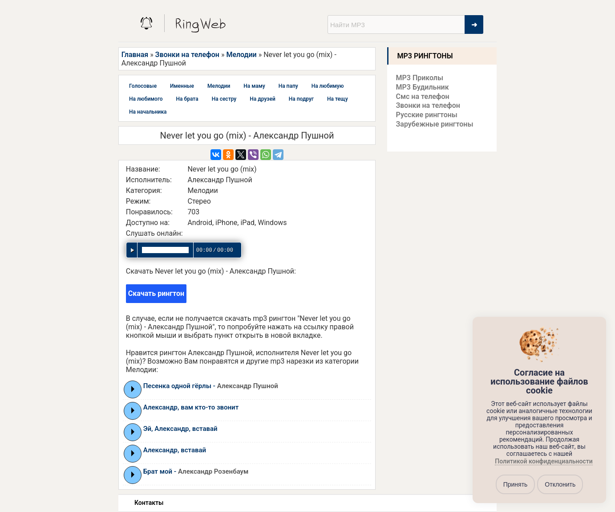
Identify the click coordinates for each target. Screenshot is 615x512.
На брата (187, 99)
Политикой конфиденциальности (543, 461)
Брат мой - (196, 471)
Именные (182, 86)
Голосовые (143, 86)
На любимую (328, 86)
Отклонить (560, 484)
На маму (254, 86)
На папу (288, 86)
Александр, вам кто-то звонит (191, 407)
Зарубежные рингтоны (434, 124)
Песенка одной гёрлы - (210, 386)
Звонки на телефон (187, 54)
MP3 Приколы (420, 78)
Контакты (148, 502)
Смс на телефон (422, 96)
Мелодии (241, 54)
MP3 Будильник (422, 87)
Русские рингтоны (426, 115)
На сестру (224, 99)
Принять (515, 484)
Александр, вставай (174, 450)
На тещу (337, 99)
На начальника (148, 112)
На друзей (262, 99)
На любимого (146, 99)
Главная (134, 54)
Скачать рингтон (156, 293)
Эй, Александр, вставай (180, 429)
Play (132, 389)
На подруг (301, 99)
